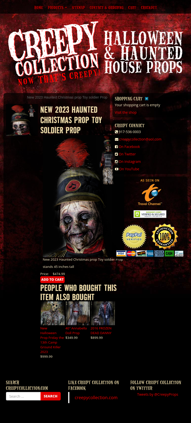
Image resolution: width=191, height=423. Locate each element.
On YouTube (129, 169)
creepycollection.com (96, 397)
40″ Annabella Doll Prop (76, 330)
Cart (132, 7)
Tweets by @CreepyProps (157, 394)
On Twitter (127, 154)
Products (57, 7)
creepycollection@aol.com (140, 139)
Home (38, 7)
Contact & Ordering (106, 7)
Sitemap (78, 7)
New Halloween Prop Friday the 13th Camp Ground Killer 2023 (52, 340)
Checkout (149, 7)
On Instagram (130, 161)
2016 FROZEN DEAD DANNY (101, 330)
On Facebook (129, 146)
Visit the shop (126, 112)
